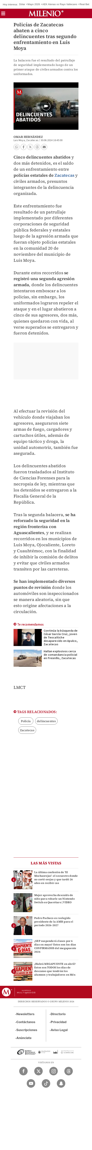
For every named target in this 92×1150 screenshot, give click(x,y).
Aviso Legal (59, 1030)
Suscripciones (26, 1030)
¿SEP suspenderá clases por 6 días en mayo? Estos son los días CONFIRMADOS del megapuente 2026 (55, 946)
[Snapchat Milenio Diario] (61, 1083)
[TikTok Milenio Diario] (46, 1083)
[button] (3, 14)
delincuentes (46, 721)
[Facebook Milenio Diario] (23, 1071)
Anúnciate (23, 1038)
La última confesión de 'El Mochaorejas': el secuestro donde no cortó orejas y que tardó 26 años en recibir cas (56, 877)
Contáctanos (25, 1022)
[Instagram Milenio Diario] (53, 1071)
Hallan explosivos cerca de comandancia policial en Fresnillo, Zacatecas (60, 654)
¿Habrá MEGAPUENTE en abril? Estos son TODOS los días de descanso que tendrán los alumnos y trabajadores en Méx (55, 969)
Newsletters (25, 1014)
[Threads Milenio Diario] (68, 1071)
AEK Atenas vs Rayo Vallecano (59, 4)
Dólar (22, 4)
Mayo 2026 (33, 4)
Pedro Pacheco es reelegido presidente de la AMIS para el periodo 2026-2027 (53, 921)
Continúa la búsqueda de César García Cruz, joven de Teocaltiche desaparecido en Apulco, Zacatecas (61, 637)
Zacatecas (64, 175)
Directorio (58, 1014)
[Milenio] (46, 13)
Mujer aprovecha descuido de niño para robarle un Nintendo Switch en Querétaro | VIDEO (54, 898)
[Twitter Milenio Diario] (38, 1071)
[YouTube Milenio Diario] (31, 1083)
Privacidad (59, 1022)
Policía (26, 721)
